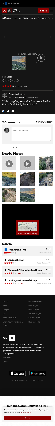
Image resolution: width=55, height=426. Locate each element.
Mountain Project (35, 301)
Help (5, 305)
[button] (3, 110)
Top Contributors (9, 318)
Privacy (40, 380)
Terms (33, 380)
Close (27, 418)
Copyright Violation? (27, 54)
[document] (27, 414)
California (6, 18)
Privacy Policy (26, 412)
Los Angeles (16, 18)
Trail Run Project (34, 314)
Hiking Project (33, 310)
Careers (6, 362)
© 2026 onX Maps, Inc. (20, 380)
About (5, 301)
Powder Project (34, 318)
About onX (7, 358)
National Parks (34, 322)
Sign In (43, 10)
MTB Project (33, 305)
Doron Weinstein (17, 94)
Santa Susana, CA (30, 97)
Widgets (6, 310)
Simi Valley (27, 18)
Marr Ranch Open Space (43, 18)
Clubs (5, 314)
